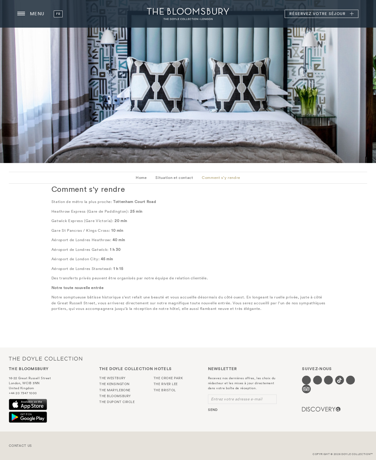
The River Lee (166, 384)
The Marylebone (114, 390)
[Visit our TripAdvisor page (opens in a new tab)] (306, 389)
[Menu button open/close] (21, 13)
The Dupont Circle (117, 401)
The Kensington (114, 384)
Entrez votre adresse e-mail (236, 399)
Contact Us (20, 445)
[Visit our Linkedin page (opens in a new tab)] (350, 380)
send (213, 409)
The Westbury (112, 378)
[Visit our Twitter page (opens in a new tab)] (317, 380)
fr (58, 13)
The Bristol (165, 390)
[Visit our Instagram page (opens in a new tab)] (328, 380)
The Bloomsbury (188, 13)
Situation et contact (174, 177)
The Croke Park (168, 378)
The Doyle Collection (45, 358)
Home (141, 177)
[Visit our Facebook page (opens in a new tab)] (306, 380)
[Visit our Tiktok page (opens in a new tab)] (339, 380)
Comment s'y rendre (221, 177)
